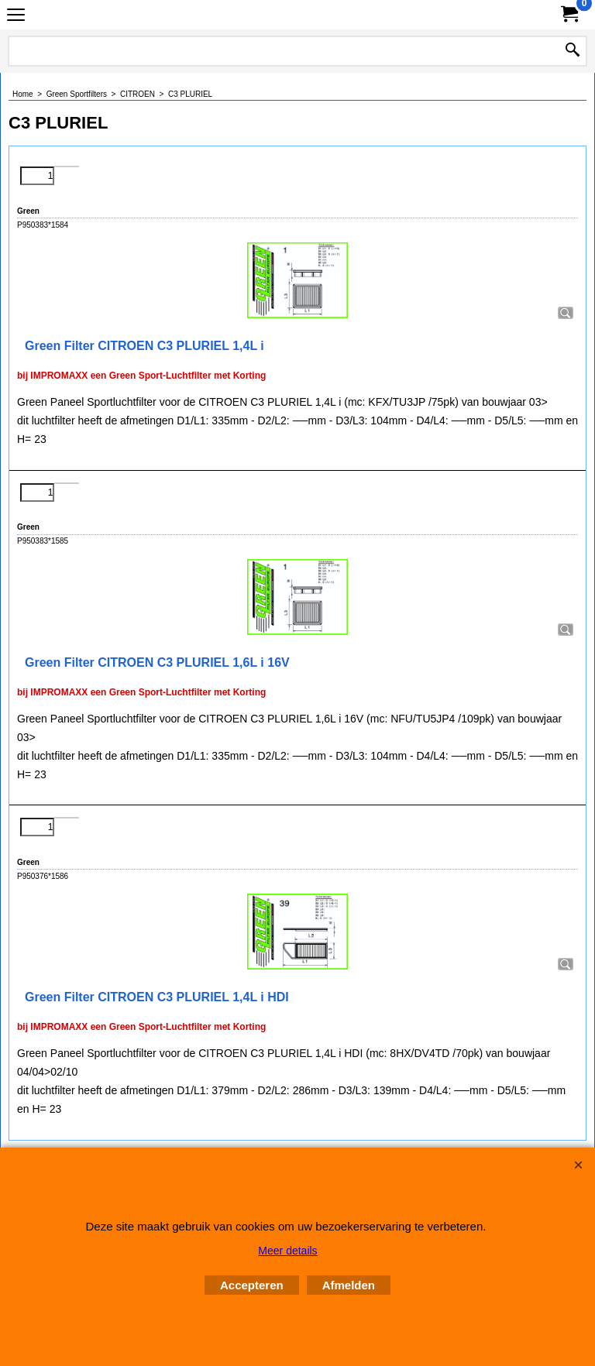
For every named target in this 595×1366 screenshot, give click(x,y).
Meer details (287, 1250)
